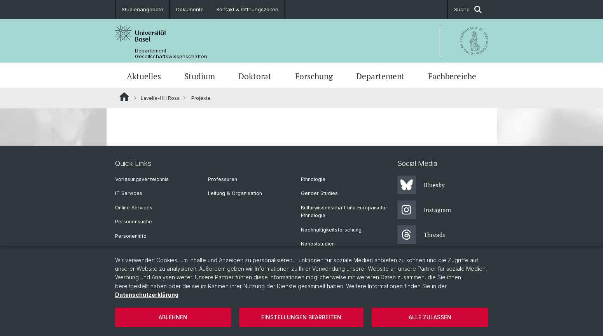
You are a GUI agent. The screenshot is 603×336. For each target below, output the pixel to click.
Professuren (222, 179)
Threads (421, 234)
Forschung (314, 76)
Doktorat (254, 76)
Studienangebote (142, 9)
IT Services (128, 193)
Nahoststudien (318, 244)
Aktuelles (144, 76)
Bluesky (421, 185)
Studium (199, 76)
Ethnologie (313, 179)
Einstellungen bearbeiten (301, 317)
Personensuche (133, 222)
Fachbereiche (452, 76)
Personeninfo (131, 236)
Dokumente (190, 9)
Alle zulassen (430, 317)
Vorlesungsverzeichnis (142, 179)
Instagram (424, 209)
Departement (380, 76)
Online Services (133, 208)
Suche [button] (468, 9)
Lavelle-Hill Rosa (160, 98)
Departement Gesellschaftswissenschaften (171, 53)
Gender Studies (319, 193)
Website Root (124, 96)
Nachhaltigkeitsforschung (331, 230)
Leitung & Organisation (235, 193)
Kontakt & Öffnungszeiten (247, 9)
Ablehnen (173, 317)
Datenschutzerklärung (146, 294)
